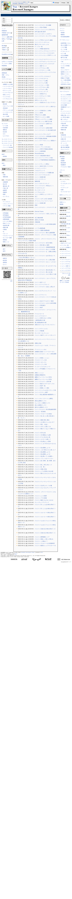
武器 (4, 174)
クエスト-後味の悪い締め (42, 420)
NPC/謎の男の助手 (40, 31)
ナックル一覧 (39, 46)
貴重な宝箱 (38, 343)
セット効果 (6, 116)
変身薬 (5, 239)
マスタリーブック (8, 235)
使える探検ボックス (40, 405)
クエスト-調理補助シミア (42, 537)
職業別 (63, 34)
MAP (3, 154)
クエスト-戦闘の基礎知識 (42, 230)
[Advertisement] (10, 311)
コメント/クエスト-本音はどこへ (44, 185)
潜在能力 (5, 108)
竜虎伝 (63, 68)
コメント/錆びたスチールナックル (44, 383)
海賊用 (5, 192)
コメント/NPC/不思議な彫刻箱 (44, 149)
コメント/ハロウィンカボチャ (43, 34)
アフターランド (65, 51)
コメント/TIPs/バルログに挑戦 (44, 40)
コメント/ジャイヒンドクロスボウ (44, 53)
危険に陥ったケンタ (66, 115)
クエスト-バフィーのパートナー (44, 458)
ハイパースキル (7, 88)
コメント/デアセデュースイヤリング (45, 61)
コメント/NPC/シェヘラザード (44, 194)
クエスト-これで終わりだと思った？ (45, 450)
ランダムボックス (66, 183)
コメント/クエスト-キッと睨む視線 (45, 259)
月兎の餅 (63, 123)
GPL (42, 552)
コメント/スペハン (40, 98)
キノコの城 (64, 49)
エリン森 (63, 53)
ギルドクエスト (65, 149)
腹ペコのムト (64, 119)
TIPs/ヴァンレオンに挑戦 (42, 117)
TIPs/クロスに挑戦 (40, 115)
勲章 (4, 194)
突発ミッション (39, 372)
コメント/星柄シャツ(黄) (42, 388)
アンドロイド (6, 201)
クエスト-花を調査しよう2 (42, 454)
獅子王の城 (64, 57)
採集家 (63, 158)
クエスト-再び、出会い (41, 424)
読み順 (5, 132)
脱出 (62, 109)
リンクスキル (6, 96)
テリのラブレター (40, 188)
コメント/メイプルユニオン (43, 174)
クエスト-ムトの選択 (41, 496)
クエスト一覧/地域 (40, 411)
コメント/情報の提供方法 (42, 48)
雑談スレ (5, 49)
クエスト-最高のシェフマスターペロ (45, 545)
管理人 (4, 39)
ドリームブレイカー (66, 121)
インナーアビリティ (8, 92)
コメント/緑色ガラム (41, 93)
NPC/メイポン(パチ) (41, 100)
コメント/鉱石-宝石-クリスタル (44, 166)
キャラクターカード (66, 191)
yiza (15, 554)
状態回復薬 (6, 219)
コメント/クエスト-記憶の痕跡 (43, 128)
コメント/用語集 (39, 331)
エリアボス (6, 136)
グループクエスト (65, 91)
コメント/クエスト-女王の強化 (43, 243)
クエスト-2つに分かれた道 (42, 437)
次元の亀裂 (64, 105)
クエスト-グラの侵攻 (41, 498)
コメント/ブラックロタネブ (43, 76)
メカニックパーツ (8, 203)
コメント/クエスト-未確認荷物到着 (45, 247)
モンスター (5, 123)
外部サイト (63, 202)
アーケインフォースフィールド (44, 201)
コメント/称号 (39, 112)
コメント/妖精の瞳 (40, 177)
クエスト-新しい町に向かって (43, 464)
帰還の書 (5, 227)
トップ (14, 2)
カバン (5, 264)
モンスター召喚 (7, 237)
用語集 (4, 77)
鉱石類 (5, 260)
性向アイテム (6, 223)
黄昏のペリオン (65, 74)
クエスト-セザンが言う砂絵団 (43, 198)
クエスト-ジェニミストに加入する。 (45, 29)
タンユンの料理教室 (66, 94)
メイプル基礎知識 (40, 228)
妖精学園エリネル (66, 43)
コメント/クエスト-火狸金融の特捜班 (45, 136)
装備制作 (63, 165)
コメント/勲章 (39, 144)
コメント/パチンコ (40, 179)
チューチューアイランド (42, 502)
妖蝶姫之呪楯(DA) (40, 375)
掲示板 (4, 45)
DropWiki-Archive (7, 54)
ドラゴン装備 (6, 206)
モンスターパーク (40, 190)
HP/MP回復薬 (7, 217)
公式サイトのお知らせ (8, 61)
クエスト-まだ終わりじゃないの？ (45, 422)
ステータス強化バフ (8, 221)
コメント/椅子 (39, 307)
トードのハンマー (8, 112)
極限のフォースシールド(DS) (43, 379)
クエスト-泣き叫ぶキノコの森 (43, 485)
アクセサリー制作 (66, 167)
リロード (19, 2)
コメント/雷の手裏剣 (41, 27)
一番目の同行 (64, 125)
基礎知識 (4, 73)
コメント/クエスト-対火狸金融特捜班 (45, 409)
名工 (36, 196)
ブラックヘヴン (65, 82)
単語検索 (15, 3)
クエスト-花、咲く (40, 467)
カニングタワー (65, 70)
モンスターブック (7, 139)
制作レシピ (6, 242)
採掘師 (63, 160)
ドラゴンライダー (66, 113)
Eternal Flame (39, 211)
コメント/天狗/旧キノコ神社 (43, 110)
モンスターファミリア (8, 143)
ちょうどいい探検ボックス (42, 403)
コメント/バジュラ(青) (41, 83)
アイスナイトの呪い (66, 101)
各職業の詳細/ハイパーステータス (44, 351)
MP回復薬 (6, 215)
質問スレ (5, 47)
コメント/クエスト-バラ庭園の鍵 (44, 172)
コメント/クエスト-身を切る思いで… (45, 270)
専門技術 (62, 156)
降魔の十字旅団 (65, 78)
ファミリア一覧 (7, 145)
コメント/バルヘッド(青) (42, 85)
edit (11, 281)
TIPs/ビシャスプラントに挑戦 (43, 119)
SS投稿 (4, 32)
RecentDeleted (39, 153)
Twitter (8, 39)
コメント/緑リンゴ (40, 282)
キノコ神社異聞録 (66, 80)
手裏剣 (5, 229)
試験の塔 (63, 139)
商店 (4, 165)
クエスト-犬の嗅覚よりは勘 (43, 435)
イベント (62, 28)
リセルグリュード (40, 170)
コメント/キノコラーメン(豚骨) (44, 398)
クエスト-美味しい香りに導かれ (44, 539)
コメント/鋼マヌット (41, 66)
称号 (4, 251)
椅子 (4, 249)
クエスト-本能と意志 (41, 469)
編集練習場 (5, 35)
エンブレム (6, 196)
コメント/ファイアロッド (42, 284)
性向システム (6, 94)
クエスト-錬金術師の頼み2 (42, 155)
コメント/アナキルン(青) (42, 87)
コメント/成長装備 (40, 151)
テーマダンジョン (65, 40)
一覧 (28, 2)
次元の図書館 (64, 55)
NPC (3, 163)
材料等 (5, 258)
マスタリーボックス (40, 362)
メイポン (63, 181)
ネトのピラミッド (66, 99)
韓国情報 (4, 65)
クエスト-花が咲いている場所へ (44, 456)
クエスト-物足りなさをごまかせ (44, 500)
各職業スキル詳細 (8, 84)
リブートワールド (7, 79)
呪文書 (5, 104)
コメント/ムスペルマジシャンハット (45, 59)
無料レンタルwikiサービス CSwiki (66, 280)
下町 (62, 61)
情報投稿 (4, 30)
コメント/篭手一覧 (40, 386)
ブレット (5, 233)
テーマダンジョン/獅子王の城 (43, 121)
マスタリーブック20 (41, 360)
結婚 (62, 189)
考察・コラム (5, 75)
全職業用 (5, 182)
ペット (63, 185)
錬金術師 (63, 162)
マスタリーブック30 (41, 364)
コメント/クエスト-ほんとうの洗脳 (45, 249)
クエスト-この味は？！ (41, 541)
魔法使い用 (6, 186)
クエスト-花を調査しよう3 (42, 447)
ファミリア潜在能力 (8, 147)
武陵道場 (37, 222)
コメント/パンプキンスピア (43, 134)
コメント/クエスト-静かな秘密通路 (45, 232)
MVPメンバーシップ (65, 195)
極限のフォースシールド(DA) (43, 377)
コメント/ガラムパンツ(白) (42, 96)
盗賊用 (5, 190)
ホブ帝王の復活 (65, 117)
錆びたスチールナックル (42, 44)
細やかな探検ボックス (41, 407)
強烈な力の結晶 (39, 220)
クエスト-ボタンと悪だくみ (43, 426)
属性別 (5, 129)
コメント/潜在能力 (40, 305)
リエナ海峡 (64, 47)
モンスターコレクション (8, 141)
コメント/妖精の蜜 (40, 203)
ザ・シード (64, 143)
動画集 (61, 204)
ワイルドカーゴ (39, 313)
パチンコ (62, 170)
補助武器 (5, 176)
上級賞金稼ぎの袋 (40, 320)
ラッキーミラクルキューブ (42, 366)
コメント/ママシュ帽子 (41, 392)
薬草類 (5, 262)
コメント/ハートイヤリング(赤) (44, 157)
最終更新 (20, 3)
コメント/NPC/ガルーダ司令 (43, 318)
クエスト (62, 30)
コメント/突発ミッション (42, 358)
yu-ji (16, 553)
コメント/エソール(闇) (41, 80)
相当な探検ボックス (40, 400)
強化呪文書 (6, 225)
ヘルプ (26, 3)
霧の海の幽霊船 (65, 147)
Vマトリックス (7, 90)
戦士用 (5, 184)
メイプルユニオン (8, 98)
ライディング (64, 187)
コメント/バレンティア (41, 91)
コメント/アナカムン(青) (42, 68)
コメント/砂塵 (39, 125)
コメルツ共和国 (65, 65)
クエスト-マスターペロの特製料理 (45, 543)
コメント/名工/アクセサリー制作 (44, 301)
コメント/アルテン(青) (41, 89)
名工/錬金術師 (39, 217)
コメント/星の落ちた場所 (42, 245)
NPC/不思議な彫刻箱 (41, 138)
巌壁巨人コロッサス (66, 72)
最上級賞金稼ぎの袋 (40, 322)
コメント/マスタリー (41, 316)
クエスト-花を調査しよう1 (42, 452)
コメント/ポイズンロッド (42, 183)
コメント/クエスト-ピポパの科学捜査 (45, 303)
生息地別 (5, 127)
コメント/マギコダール (41, 78)
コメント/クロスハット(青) (42, 70)
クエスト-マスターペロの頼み (43, 414)
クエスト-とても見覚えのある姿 (44, 471)
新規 (24, 2)
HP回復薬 (5, 213)
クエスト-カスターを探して (43, 439)
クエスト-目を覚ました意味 (43, 441)
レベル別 (5, 125)
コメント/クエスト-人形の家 (43, 381)
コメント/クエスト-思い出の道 (43, 272)
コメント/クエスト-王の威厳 (43, 25)
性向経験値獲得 (65, 36)
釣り (61, 172)
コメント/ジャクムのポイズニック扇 (45, 390)
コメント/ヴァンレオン (41, 328)
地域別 (63, 32)
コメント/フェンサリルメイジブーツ (45, 51)
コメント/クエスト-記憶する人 (43, 123)
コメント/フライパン (41, 294)
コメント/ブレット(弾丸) (42, 164)
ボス (4, 134)
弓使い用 (5, 188)
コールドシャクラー (40, 168)
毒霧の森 (63, 129)
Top (15, 6)
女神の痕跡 (64, 127)
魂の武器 (5, 114)
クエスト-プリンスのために (43, 147)
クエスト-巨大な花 (40, 432)
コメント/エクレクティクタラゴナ (44, 63)
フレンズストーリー (66, 76)
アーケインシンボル (40, 349)
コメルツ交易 (64, 145)
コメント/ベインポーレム (42, 42)
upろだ (9, 32)
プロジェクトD (66, 273)
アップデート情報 (7, 63)
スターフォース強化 (8, 106)
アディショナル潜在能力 (10, 110)
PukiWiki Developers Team (28, 552)
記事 (3, 41)
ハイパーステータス (8, 86)
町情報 (5, 156)
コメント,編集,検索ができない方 (11, 37)
